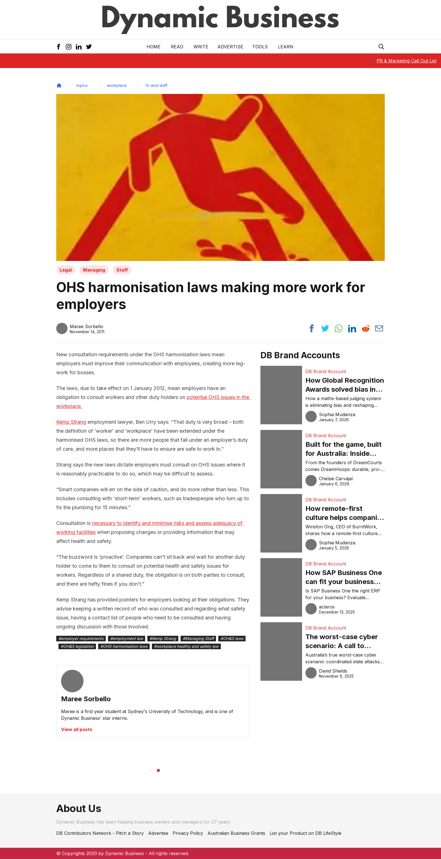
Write (201, 46)
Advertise (230, 46)
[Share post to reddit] (365, 328)
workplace (117, 85)
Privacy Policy (188, 833)
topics (82, 85)
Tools (260, 46)
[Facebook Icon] (58, 46)
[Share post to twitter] (325, 328)
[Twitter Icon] (88, 46)
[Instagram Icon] (68, 46)
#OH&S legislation (77, 646)
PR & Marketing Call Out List (406, 61)
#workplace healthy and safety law (186, 646)
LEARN (285, 46)
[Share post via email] (379, 328)
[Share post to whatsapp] (338, 328)
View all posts (76, 729)
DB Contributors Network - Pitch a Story (100, 833)
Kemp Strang (71, 422)
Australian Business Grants (236, 833)
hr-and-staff (156, 85)
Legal (66, 270)
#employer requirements (81, 638)
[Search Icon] (381, 46)
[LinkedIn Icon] (78, 46)
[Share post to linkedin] (352, 328)
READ (177, 46)
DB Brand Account (325, 371)
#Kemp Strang (163, 638)
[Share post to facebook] (311, 328)
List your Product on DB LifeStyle (305, 833)
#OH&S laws (231, 638)
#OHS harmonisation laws (123, 646)
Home (154, 46)
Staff (122, 270)
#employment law (126, 638)
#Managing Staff (198, 638)
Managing (94, 270)
